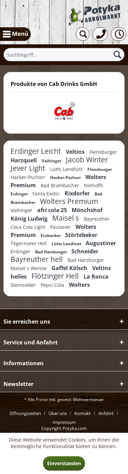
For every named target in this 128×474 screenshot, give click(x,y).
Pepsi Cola (53, 285)
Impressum (64, 422)
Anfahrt (106, 413)
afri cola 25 (52, 210)
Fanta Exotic (46, 193)
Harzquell (24, 160)
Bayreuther (97, 219)
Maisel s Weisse (29, 268)
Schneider (84, 251)
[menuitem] (15, 34)
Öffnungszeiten (25, 413)
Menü (15, 33)
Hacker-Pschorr (29, 177)
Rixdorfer (78, 193)
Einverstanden (64, 463)
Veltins (76, 151)
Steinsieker (24, 285)
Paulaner (61, 227)
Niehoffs (93, 185)
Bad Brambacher (61, 185)
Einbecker (51, 235)
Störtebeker (81, 235)
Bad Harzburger (51, 252)
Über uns (57, 413)
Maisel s (66, 218)
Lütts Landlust (67, 169)
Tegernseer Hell (29, 243)
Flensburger (103, 152)
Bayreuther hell (37, 259)
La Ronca (96, 276)
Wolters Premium (69, 201)
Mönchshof (87, 210)
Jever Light (29, 168)
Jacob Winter (87, 159)
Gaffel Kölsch (70, 268)
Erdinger (20, 194)
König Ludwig (30, 218)
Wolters (79, 284)
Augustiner (101, 243)
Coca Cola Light (29, 227)
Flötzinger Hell (55, 276)
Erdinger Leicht (36, 151)
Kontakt (82, 413)
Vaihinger (52, 161)
